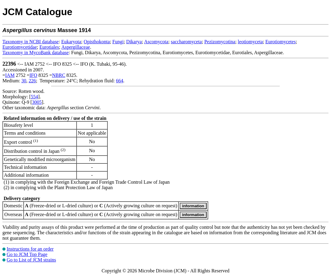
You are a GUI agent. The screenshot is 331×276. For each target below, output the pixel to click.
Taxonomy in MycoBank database (35, 52)
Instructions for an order (30, 248)
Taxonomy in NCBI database (30, 41)
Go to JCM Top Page (27, 254)
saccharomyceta (186, 41)
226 (32, 80)
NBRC (58, 75)
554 (34, 96)
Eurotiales (49, 47)
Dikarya (134, 41)
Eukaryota (71, 41)
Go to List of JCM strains (31, 259)
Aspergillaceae (75, 47)
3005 (37, 102)
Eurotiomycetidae (19, 47)
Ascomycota (156, 41)
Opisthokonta (97, 41)
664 (119, 80)
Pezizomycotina (219, 41)
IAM (10, 75)
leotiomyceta (250, 41)
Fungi (117, 41)
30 (23, 80)
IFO (33, 75)
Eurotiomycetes (280, 41)
